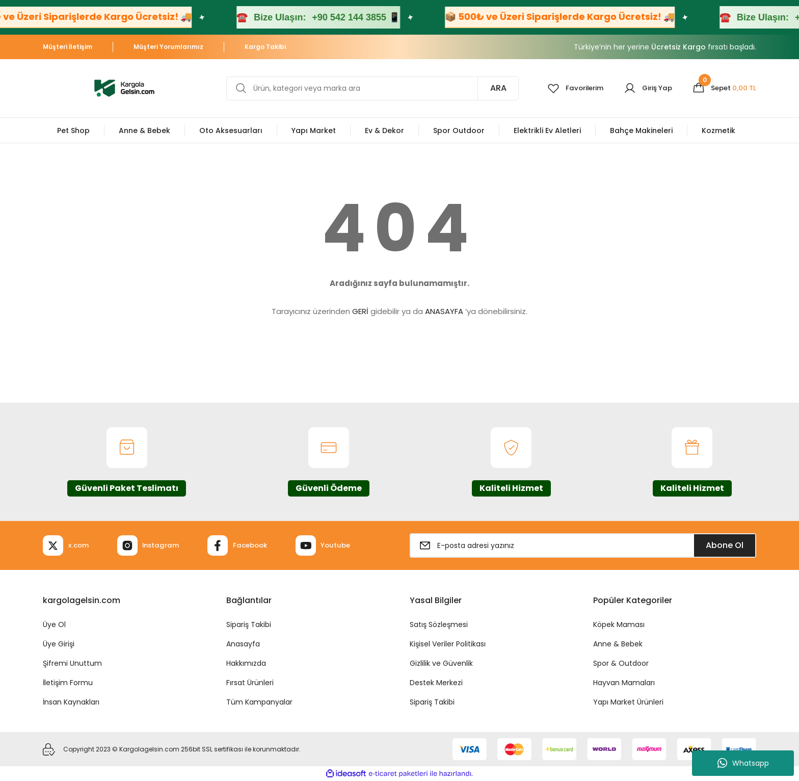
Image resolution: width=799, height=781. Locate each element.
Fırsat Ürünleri (250, 683)
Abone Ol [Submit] (724, 545)
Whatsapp (743, 763)
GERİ (360, 311)
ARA (490, 88)
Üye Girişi (58, 644)
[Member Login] (644, 88)
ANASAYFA (444, 311)
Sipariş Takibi (248, 624)
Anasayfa (243, 644)
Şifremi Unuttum (72, 663)
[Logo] (124, 87)
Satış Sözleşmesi (439, 624)
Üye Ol (54, 624)
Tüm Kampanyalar (259, 702)
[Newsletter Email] (583, 545)
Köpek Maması (619, 624)
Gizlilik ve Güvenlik (441, 663)
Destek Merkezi (436, 683)
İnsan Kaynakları (71, 702)
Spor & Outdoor (621, 663)
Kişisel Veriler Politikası (448, 644)
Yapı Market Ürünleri (628, 702)
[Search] (368, 88)
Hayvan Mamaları (624, 683)
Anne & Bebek (618, 644)
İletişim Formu (68, 683)
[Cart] (722, 88)
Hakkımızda (246, 663)
